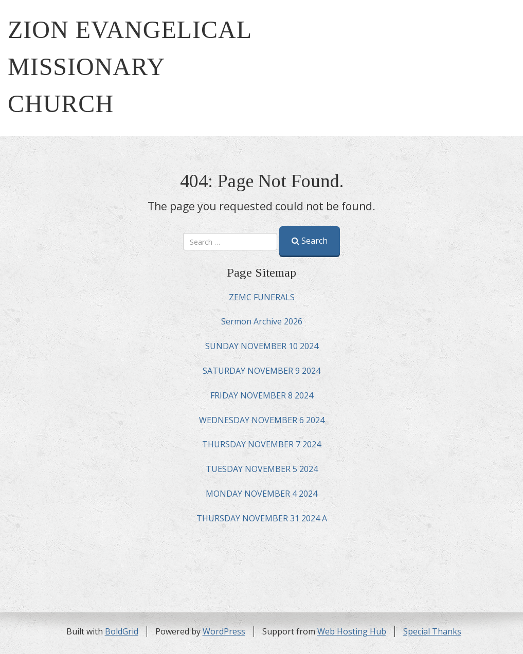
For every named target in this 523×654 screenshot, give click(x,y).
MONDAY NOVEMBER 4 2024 (261, 493)
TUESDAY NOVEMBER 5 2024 (262, 469)
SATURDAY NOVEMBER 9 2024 (261, 370)
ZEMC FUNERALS (262, 297)
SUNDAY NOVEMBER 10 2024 (261, 346)
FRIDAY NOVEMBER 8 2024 (261, 395)
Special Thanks (432, 631)
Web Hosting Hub (351, 631)
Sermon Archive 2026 (261, 321)
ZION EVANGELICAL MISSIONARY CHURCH (130, 66)
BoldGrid (121, 631)
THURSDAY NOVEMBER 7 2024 (261, 444)
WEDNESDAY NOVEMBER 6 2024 (261, 420)
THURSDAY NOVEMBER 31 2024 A (261, 518)
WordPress (224, 631)
